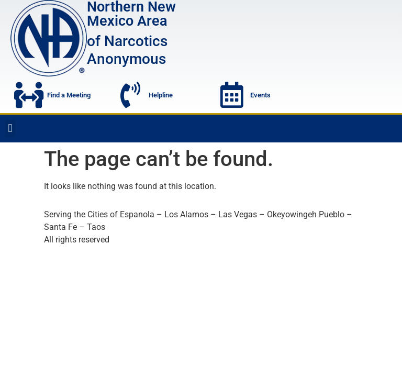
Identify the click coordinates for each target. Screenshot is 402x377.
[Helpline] (130, 95)
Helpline (161, 95)
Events (260, 95)
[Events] (232, 95)
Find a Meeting (69, 95)
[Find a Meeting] (29, 95)
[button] (10, 128)
